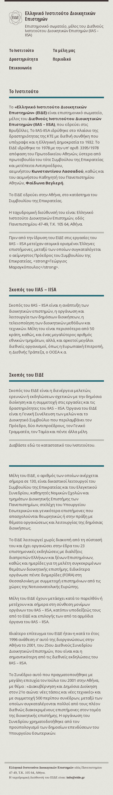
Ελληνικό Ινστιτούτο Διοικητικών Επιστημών (60, 16)
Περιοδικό (62, 59)
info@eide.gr (76, 777)
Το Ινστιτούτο (21, 50)
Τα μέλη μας (64, 50)
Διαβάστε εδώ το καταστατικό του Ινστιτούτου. (52, 445)
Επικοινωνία (20, 68)
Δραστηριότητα (23, 59)
